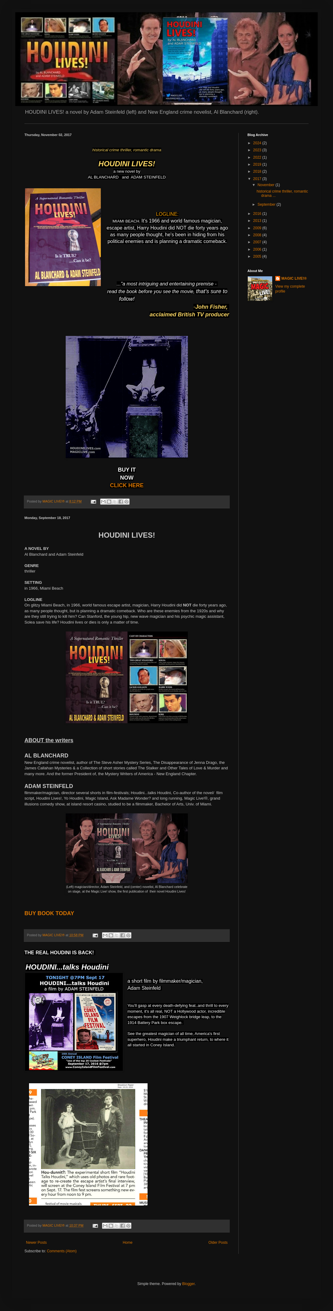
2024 (257, 143)
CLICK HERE (127, 485)
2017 (257, 179)
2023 (257, 150)
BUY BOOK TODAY (49, 913)
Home (128, 1242)
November (267, 185)
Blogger (188, 1284)
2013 (257, 221)
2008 (257, 235)
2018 (257, 171)
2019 (257, 164)
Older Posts (218, 1242)
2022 (257, 157)
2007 (257, 242)
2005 (257, 256)
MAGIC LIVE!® (294, 278)
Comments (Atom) (61, 1251)
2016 (257, 214)
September (267, 204)
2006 (257, 249)
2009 (257, 228)
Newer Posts (36, 1242)
